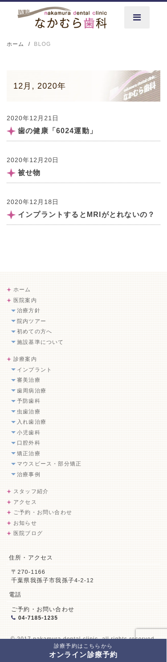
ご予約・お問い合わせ (42, 512)
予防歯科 (29, 401)
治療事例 (29, 474)
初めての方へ (34, 331)
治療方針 (29, 310)
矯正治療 (29, 453)
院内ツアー (31, 321)
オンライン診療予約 (83, 650)
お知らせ (25, 523)
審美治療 (29, 380)
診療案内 (25, 359)
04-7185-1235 (38, 618)
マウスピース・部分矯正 (49, 464)
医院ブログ (28, 533)
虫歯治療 (29, 412)
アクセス (25, 502)
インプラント (34, 370)
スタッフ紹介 (31, 491)
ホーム (22, 289)
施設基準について (40, 342)
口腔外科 (29, 443)
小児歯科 (29, 432)
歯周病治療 (31, 391)
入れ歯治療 (31, 422)
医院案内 (25, 300)
